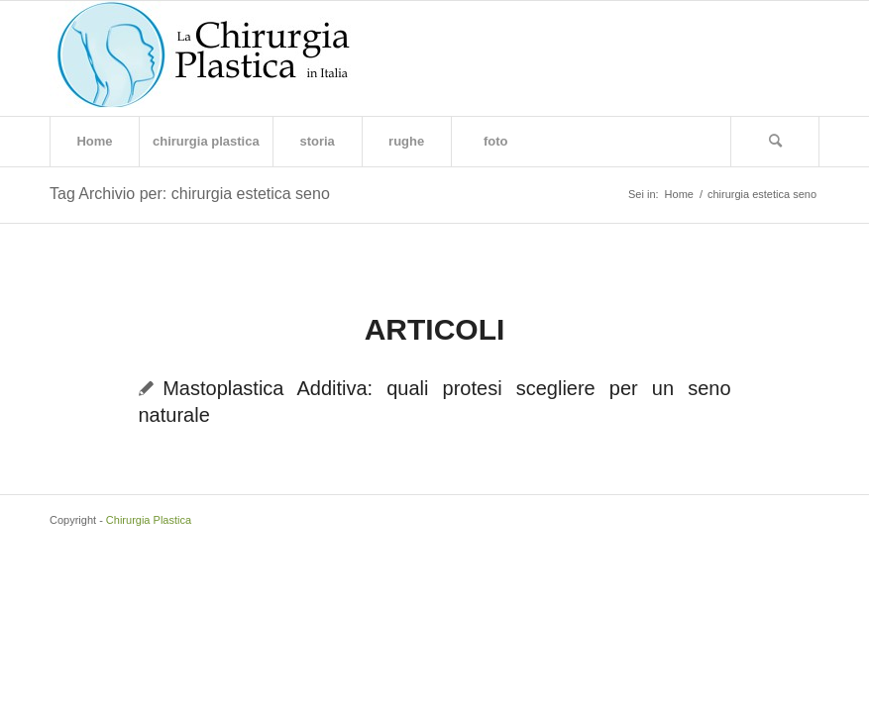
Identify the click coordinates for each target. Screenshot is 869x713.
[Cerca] (774, 141)
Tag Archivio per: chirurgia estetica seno (190, 193)
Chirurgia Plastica (148, 520)
